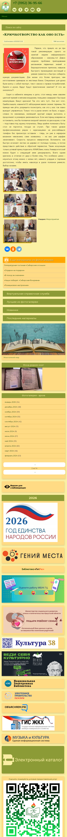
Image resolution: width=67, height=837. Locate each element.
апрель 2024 (10, 412)
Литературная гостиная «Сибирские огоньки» (24, 232)
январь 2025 (10, 368)
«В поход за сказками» (14, 242)
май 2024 (9, 408)
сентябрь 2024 (11, 388)
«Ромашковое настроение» (16, 252)
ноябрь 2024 (10, 378)
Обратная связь (39, 816)
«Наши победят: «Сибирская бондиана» (22, 247)
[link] (33, 27)
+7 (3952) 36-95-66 (27, 3)
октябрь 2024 (11, 383)
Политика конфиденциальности (46, 812)
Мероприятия (46, 190)
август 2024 (10, 393)
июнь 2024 (9, 403)
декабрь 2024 (11, 373)
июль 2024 (9, 398)
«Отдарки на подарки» (14, 237)
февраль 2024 (11, 422)
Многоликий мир (11, 324)
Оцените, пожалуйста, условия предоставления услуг (33, 746)
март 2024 (9, 417)
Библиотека (33, 535)
